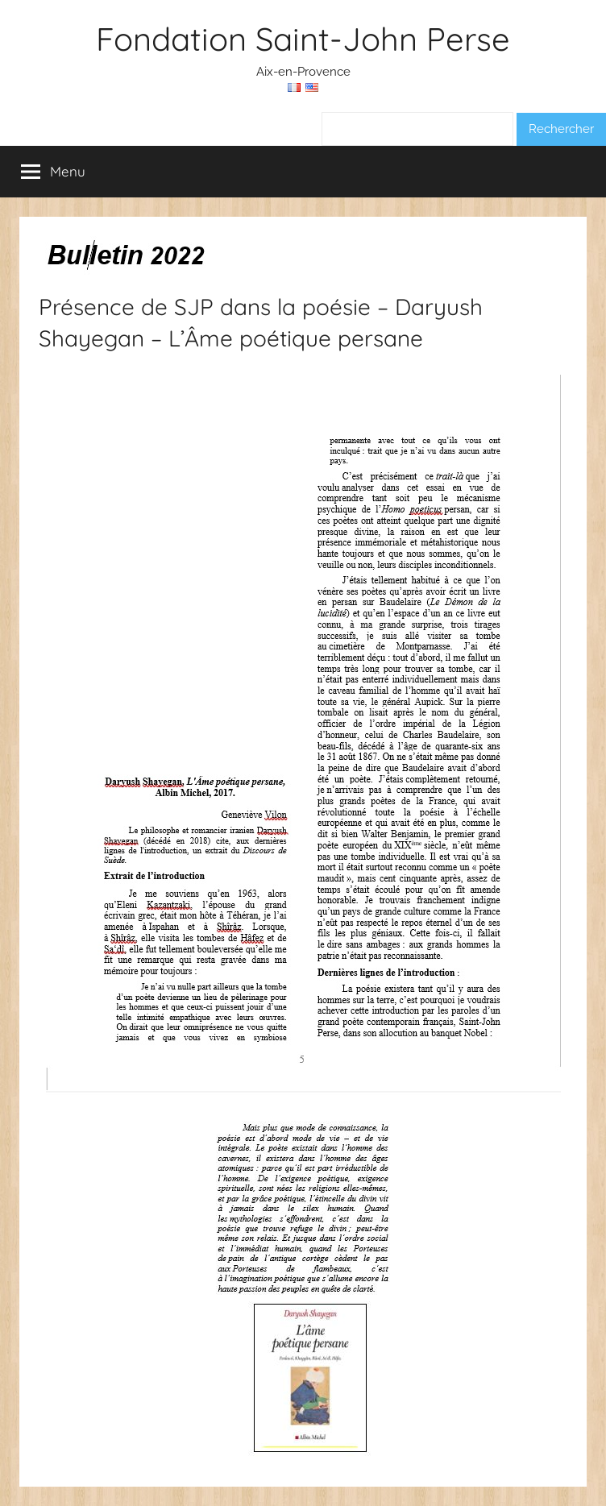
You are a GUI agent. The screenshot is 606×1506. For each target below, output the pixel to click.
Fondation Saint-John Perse (303, 39)
